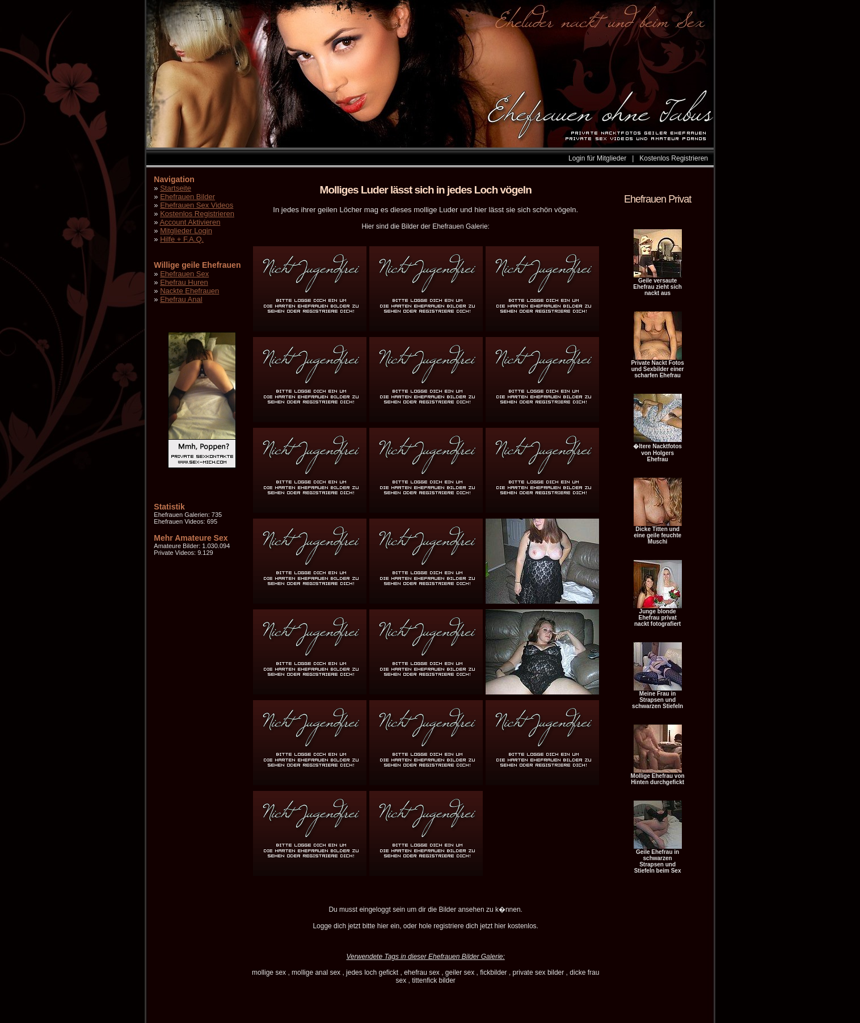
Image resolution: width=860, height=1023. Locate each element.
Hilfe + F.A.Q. (182, 239)
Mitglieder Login (186, 230)
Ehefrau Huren (184, 282)
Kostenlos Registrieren (673, 158)
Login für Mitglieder (597, 158)
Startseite (175, 188)
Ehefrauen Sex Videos (196, 205)
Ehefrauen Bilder (187, 196)
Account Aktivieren (189, 222)
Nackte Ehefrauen (189, 291)
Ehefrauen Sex (184, 274)
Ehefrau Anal (181, 299)
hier (383, 926)
